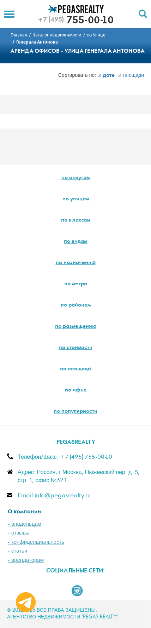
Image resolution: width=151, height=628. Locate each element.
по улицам (75, 199)
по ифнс (75, 390)
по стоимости (75, 348)
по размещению (75, 326)
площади (131, 75)
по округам (75, 178)
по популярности (75, 411)
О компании (24, 512)
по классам (75, 220)
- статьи (17, 551)
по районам (76, 305)
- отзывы (18, 533)
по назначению (76, 263)
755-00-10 (76, 21)
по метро (75, 284)
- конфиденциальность (36, 542)
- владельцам (24, 524)
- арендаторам (26, 560)
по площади (75, 369)
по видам (75, 241)
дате (106, 75)
